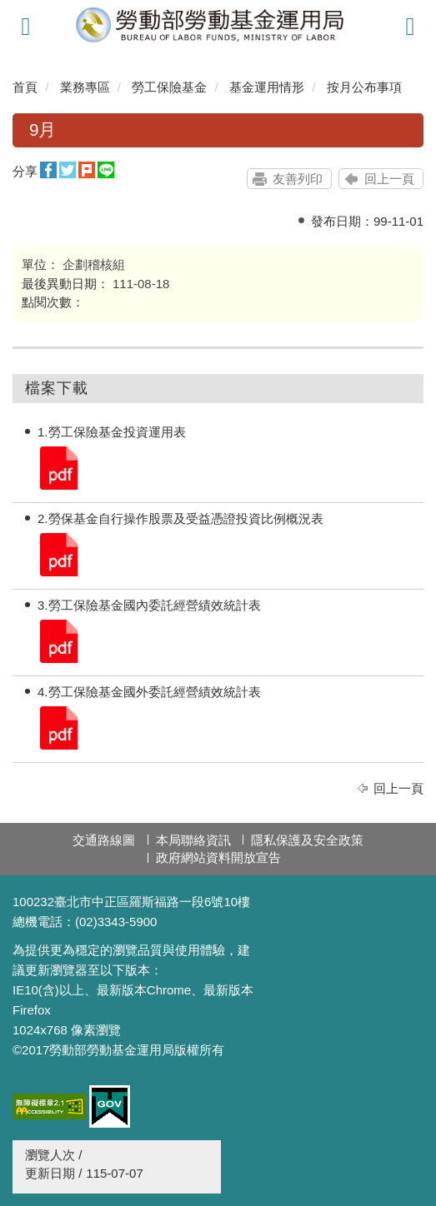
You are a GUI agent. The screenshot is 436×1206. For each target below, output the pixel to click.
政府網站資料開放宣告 (218, 857)
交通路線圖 (104, 840)
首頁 (25, 87)
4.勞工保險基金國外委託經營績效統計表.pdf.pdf (58, 727)
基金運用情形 (266, 87)
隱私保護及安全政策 (307, 840)
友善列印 (298, 179)
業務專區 (85, 87)
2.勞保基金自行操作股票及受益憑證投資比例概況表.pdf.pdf (58, 553)
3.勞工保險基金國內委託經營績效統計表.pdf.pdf (58, 640)
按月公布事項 (364, 87)
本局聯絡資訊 (193, 840)
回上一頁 (389, 179)
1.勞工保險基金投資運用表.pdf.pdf (58, 467)
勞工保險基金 (169, 87)
